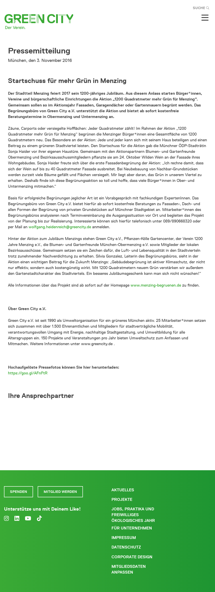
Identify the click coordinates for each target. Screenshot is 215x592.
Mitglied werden (60, 492)
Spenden (18, 492)
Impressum (123, 537)
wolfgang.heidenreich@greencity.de (60, 226)
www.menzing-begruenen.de (156, 285)
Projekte (121, 499)
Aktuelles (122, 490)
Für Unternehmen (131, 528)
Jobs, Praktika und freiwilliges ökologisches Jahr (133, 515)
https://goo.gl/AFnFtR (27, 373)
